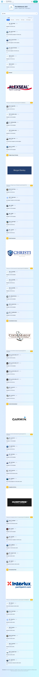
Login (35, 1)
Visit (31, 102)
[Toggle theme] (32, 2)
